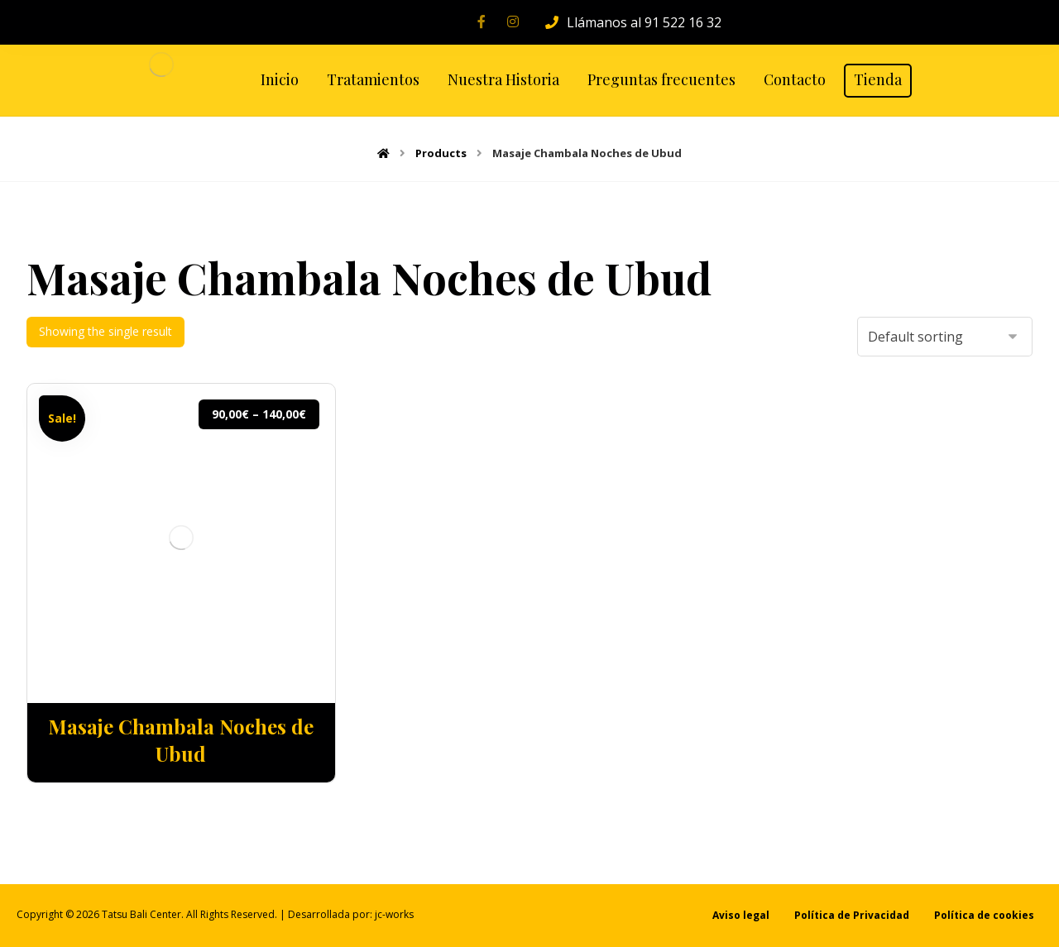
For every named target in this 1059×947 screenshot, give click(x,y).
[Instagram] (513, 21)
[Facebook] (481, 21)
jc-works (394, 914)
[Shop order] (945, 336)
